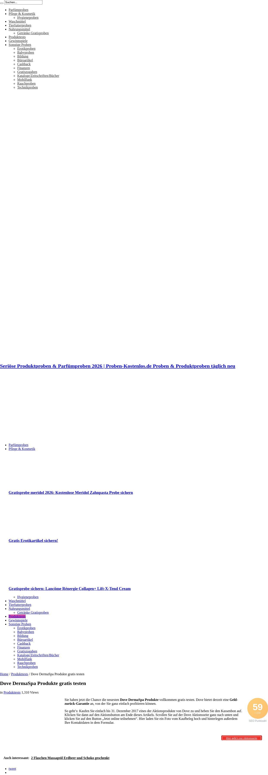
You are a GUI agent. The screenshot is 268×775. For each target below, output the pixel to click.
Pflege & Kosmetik (22, 14)
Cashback (24, 64)
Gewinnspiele (18, 41)
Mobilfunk (24, 79)
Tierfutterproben (20, 25)
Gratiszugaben (27, 72)
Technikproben (27, 87)
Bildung (22, 56)
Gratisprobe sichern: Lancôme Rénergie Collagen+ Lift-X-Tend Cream (70, 588)
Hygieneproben (28, 17)
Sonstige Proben (20, 45)
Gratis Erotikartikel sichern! (33, 540)
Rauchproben (26, 83)
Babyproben (25, 52)
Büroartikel (25, 60)
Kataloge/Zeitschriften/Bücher (38, 76)
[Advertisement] (134, 409)
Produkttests (17, 37)
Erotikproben (26, 48)
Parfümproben (18, 10)
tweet (12, 768)
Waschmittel (17, 21)
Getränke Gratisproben (33, 33)
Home (4, 674)
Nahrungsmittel (19, 29)
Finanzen (23, 68)
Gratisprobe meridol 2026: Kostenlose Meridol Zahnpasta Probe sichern (71, 492)
